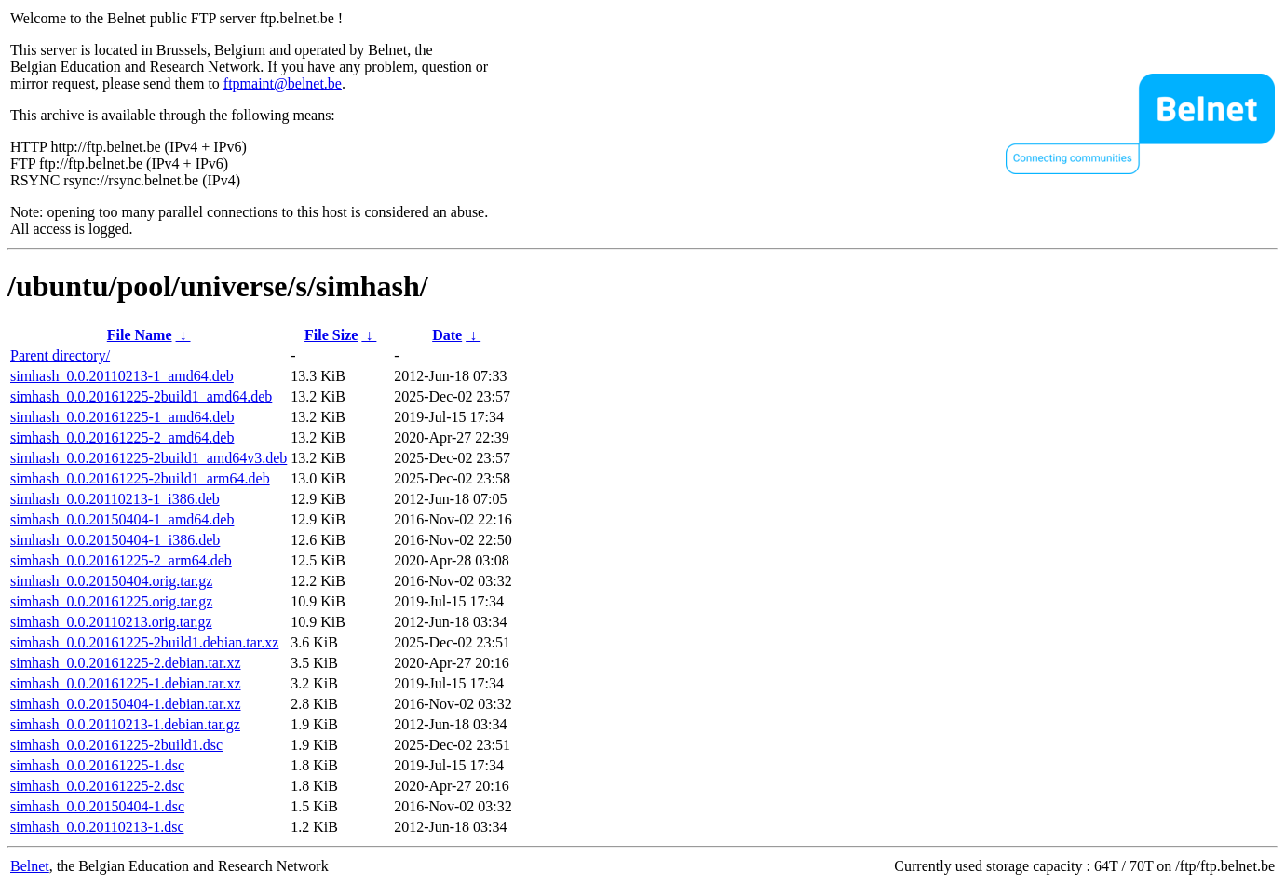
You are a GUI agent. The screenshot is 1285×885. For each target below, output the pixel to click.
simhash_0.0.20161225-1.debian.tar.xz (125, 683)
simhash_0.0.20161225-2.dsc (97, 786)
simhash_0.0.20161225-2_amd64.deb (122, 437)
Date (447, 335)
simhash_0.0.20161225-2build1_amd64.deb (141, 396)
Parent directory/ (60, 355)
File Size (331, 335)
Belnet (29, 866)
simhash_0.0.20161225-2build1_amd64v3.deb (148, 458)
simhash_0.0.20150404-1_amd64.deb (122, 519)
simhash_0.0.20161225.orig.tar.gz (111, 601)
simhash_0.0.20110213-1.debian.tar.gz (125, 724)
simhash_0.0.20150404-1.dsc (97, 806)
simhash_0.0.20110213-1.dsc (97, 827)
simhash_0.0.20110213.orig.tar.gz (111, 622)
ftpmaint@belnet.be (282, 83)
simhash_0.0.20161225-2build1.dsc (116, 745)
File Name (139, 335)
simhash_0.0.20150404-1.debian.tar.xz (125, 704)
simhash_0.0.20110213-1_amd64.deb (122, 376)
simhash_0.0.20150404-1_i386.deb (115, 540)
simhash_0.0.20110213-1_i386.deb (115, 499)
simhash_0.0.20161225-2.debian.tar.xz (125, 663)
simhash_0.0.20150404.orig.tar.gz (111, 581)
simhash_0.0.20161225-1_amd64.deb (122, 417)
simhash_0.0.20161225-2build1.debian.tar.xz (144, 642)
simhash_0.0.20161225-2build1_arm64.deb (140, 478)
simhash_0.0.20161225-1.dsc (97, 765)
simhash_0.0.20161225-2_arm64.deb (121, 560)
